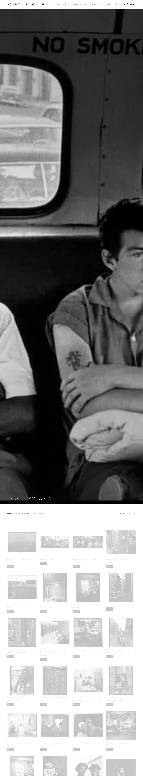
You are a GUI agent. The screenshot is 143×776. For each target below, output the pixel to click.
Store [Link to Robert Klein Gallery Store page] (118, 4)
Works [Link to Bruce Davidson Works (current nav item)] (10, 514)
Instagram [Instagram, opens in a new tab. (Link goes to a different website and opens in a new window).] (131, 4)
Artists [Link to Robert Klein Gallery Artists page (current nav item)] (67, 4)
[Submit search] (124, 4)
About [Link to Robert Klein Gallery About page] (59, 4)
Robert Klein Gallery (27, 4)
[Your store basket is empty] (127, 4)
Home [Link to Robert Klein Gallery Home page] (52, 4)
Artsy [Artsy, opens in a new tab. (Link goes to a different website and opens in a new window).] (134, 4)
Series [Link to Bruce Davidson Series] (17, 514)
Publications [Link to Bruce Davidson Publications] (38, 514)
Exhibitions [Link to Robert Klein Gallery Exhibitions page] (77, 4)
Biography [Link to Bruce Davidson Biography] (26, 514)
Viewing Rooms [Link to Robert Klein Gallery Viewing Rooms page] (90, 4)
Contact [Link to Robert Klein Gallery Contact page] (110, 4)
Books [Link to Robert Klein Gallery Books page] (101, 4)
